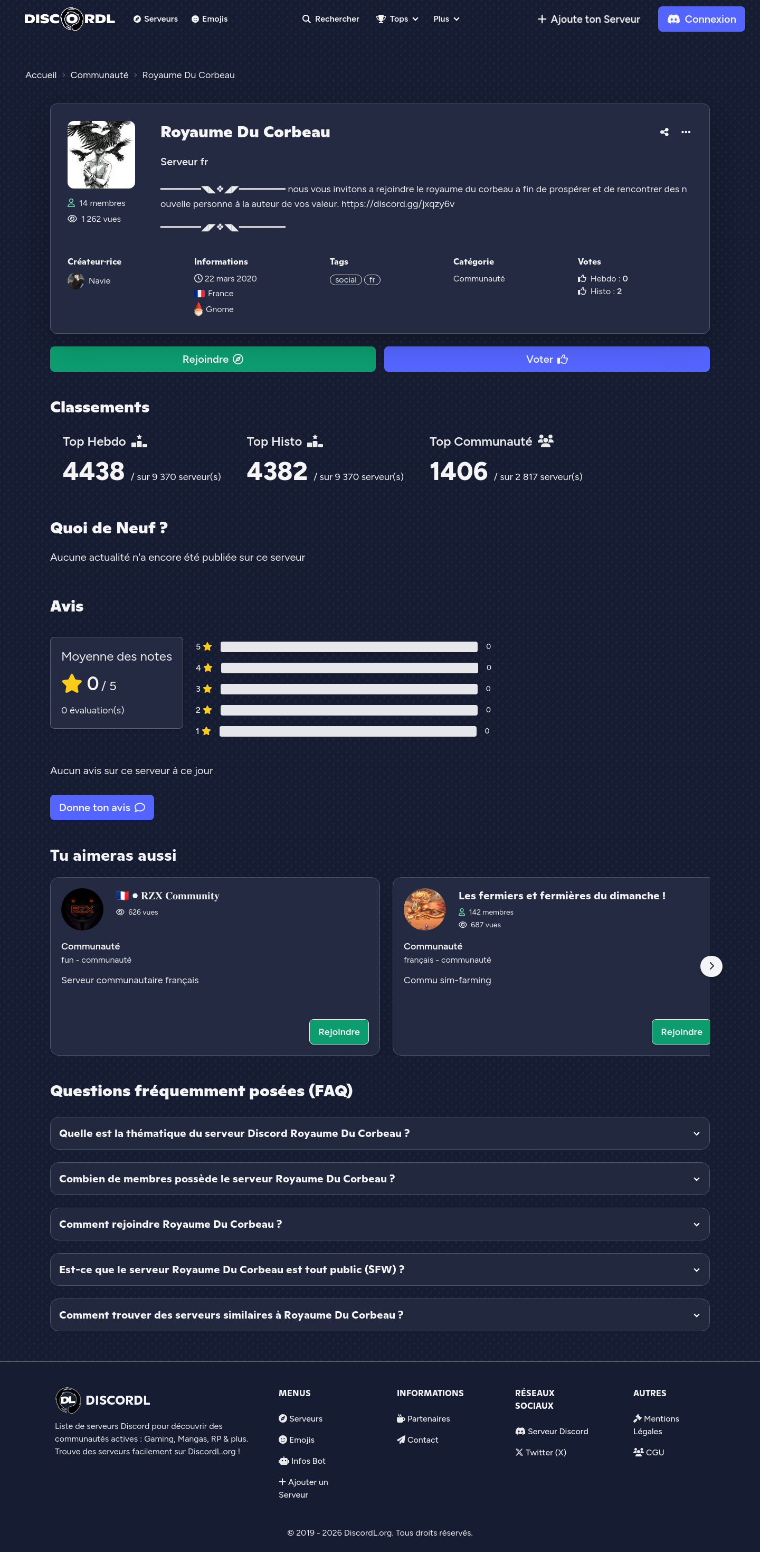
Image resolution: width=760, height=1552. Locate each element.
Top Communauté (492, 441)
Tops (392, 19)
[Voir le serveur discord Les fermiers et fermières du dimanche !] (557, 966)
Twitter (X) (546, 1452)
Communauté (479, 279)
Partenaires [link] (428, 1419)
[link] (589, 19)
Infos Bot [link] (308, 1461)
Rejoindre (213, 359)
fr (372, 280)
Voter (547, 359)
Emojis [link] (210, 19)
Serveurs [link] (305, 1419)
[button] (664, 130)
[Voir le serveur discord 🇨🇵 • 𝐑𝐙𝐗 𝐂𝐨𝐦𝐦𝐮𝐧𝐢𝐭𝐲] (215, 966)
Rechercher (330, 19)
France (213, 293)
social (346, 280)
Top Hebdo (105, 441)
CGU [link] (655, 1452)
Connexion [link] (701, 19)
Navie (99, 281)
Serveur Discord (558, 1431)
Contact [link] (423, 1440)
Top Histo (285, 441)
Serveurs (156, 19)
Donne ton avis (102, 807)
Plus (441, 19)
